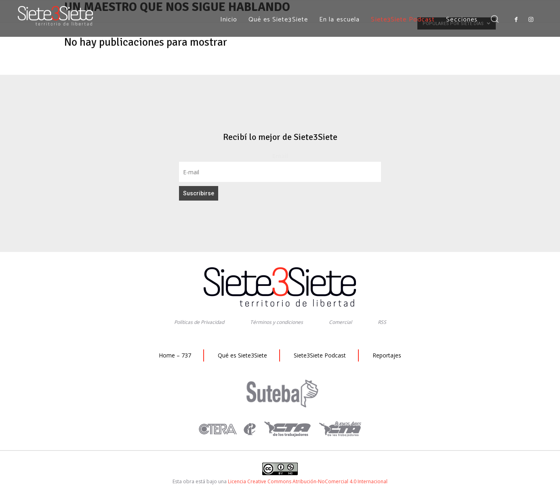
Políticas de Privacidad (199, 322)
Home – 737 (175, 355)
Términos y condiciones (276, 322)
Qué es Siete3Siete (242, 355)
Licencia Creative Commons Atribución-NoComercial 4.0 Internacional (307, 481)
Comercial (340, 322)
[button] (494, 19)
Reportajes (387, 355)
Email (280, 156)
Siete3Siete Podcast (320, 355)
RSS (382, 322)
